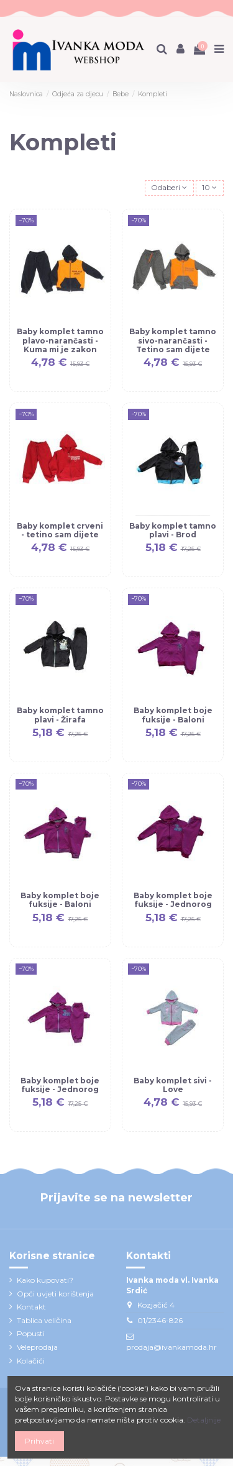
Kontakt (31, 1306)
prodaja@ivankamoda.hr (171, 1347)
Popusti (31, 1333)
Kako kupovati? (45, 1280)
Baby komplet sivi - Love (173, 1085)
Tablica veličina (44, 1320)
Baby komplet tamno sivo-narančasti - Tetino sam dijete (172, 340)
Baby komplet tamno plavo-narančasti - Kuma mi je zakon (60, 340)
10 (209, 187)
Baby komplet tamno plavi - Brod (172, 530)
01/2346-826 (160, 1320)
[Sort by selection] (169, 188)
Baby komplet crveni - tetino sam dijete (60, 530)
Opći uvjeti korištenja (55, 1293)
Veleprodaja (37, 1347)
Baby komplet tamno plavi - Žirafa (60, 715)
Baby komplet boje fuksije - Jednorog (173, 900)
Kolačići (31, 1360)
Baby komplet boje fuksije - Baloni (173, 715)
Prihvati (39, 1441)
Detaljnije (204, 1419)
